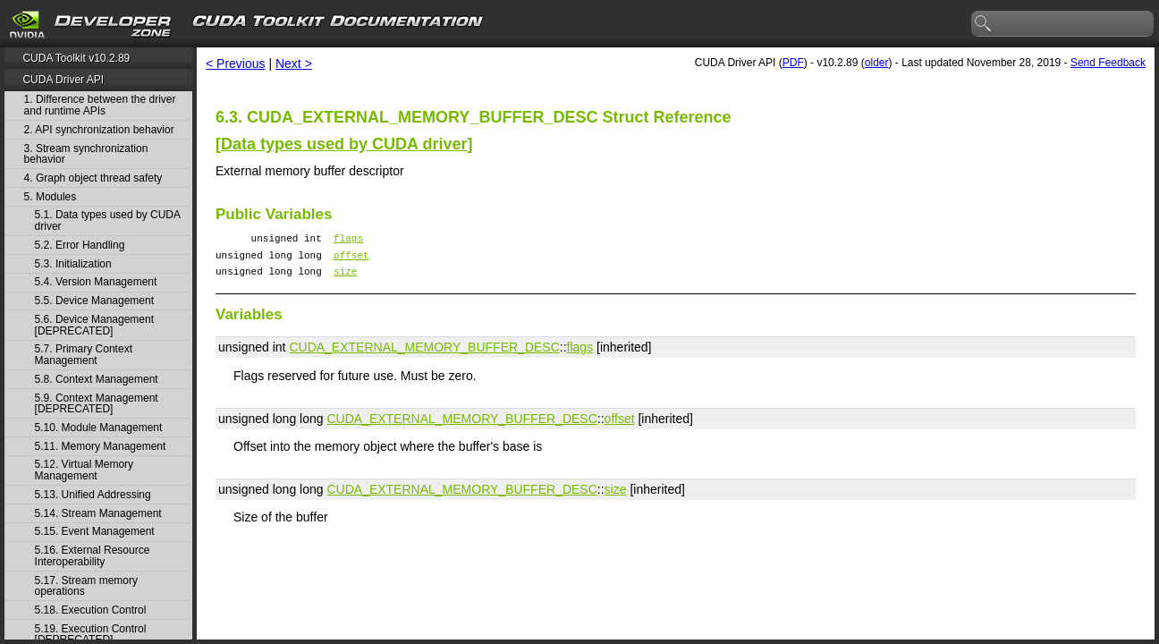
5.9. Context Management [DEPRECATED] (96, 404)
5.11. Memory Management (100, 447)
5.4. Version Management (96, 282)
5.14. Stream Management (98, 514)
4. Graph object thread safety (93, 178)
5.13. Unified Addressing (93, 495)
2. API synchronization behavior (99, 130)
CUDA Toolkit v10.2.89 (76, 58)
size (345, 278)
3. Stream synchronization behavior (86, 154)
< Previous (236, 63)
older (877, 62)
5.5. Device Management (94, 301)
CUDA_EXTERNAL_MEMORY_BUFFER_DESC (424, 355)
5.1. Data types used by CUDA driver (108, 220)
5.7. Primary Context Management (83, 354)
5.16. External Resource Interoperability (92, 556)
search (984, 24)
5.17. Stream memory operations (86, 586)
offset (351, 260)
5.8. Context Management (96, 380)
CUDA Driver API (63, 79)
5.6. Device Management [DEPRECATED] (94, 325)
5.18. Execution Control (91, 610)
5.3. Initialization (73, 264)
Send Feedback (1108, 62)
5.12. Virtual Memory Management (84, 470)
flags (348, 240)
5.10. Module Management (99, 428)
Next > (293, 63)
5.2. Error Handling (80, 245)
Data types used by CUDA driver (344, 144)
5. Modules (50, 197)
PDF (793, 62)
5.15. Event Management (95, 532)
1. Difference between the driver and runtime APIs (100, 105)
